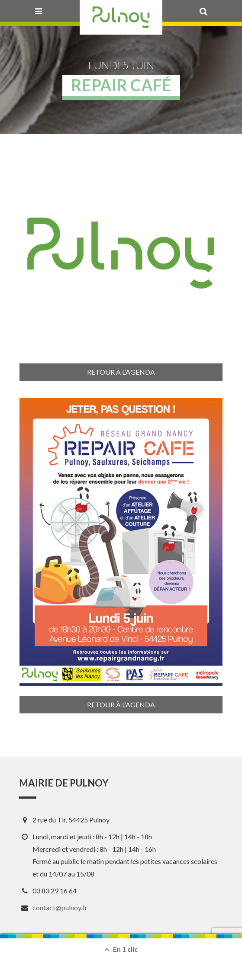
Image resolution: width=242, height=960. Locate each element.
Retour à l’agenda (121, 372)
